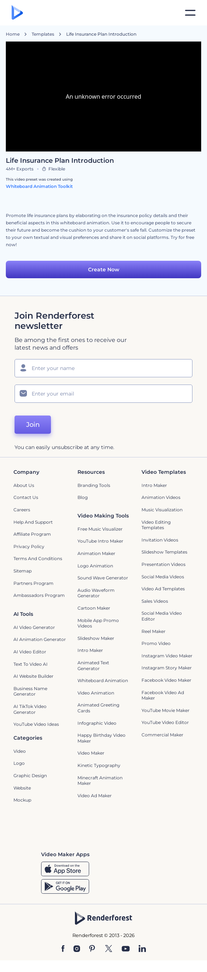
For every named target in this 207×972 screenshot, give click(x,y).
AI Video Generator (34, 627)
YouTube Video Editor (165, 722)
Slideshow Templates (164, 552)
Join (33, 425)
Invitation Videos (160, 540)
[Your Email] (103, 394)
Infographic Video (96, 723)
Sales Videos (155, 601)
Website (22, 788)
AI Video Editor (29, 651)
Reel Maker (154, 631)
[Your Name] (103, 368)
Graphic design (30, 775)
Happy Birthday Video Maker (101, 738)
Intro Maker (154, 485)
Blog (82, 497)
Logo (19, 763)
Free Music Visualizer (100, 529)
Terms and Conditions (37, 558)
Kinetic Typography (98, 765)
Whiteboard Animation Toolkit (39, 186)
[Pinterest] (92, 949)
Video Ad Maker (94, 795)
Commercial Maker (162, 734)
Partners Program (33, 583)
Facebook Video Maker (166, 680)
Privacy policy (28, 546)
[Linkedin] (142, 949)
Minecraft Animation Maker (100, 780)
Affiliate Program (32, 534)
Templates (43, 34)
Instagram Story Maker (167, 667)
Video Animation (95, 693)
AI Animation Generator (39, 639)
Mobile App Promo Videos (98, 623)
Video (19, 751)
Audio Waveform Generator (96, 593)
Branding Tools (93, 485)
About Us (23, 485)
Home (13, 34)
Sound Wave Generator (102, 578)
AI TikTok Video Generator (30, 709)
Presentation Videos (164, 564)
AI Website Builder (33, 676)
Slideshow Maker (95, 638)
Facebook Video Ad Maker (163, 695)
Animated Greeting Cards (98, 707)
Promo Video (156, 643)
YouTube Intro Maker (100, 541)
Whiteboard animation (102, 680)
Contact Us (25, 497)
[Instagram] (76, 949)
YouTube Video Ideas (36, 724)
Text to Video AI (30, 664)
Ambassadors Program (39, 595)
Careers (21, 509)
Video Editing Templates (156, 525)
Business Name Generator (30, 691)
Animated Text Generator (93, 665)
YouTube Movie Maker (166, 710)
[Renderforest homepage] (17, 13)
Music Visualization (162, 509)
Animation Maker (96, 553)
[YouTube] (126, 949)
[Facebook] (63, 949)
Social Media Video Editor (162, 616)
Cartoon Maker (93, 608)
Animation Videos (161, 497)
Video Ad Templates (163, 588)
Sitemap (22, 571)
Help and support (33, 522)
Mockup (22, 800)
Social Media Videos (163, 576)
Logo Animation (95, 565)
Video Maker (90, 753)
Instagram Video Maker (167, 655)
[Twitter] (108, 949)
